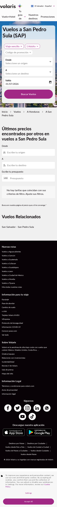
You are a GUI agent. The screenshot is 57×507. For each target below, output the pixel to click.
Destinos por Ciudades (36, 443)
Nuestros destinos (33, 16)
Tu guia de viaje (22, 17)
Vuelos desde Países (28, 454)
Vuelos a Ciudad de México (13, 275)
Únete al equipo (8, 354)
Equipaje (5, 299)
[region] (28, 489)
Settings (28, 493)
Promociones (48, 16)
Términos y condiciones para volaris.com (18, 386)
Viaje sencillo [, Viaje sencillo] (12, 46)
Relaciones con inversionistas (13, 358)
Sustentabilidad (8, 362)
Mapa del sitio (7, 373)
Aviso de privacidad (9, 390)
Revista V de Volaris (9, 366)
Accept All (28, 501)
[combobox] (30, 152)
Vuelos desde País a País (14, 447)
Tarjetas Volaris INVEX (10, 315)
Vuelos (17, 111)
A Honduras (33, 111)
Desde (8, 60)
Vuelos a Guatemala (10, 259)
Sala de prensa (7, 370)
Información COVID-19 (11, 327)
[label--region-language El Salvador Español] (43, 6)
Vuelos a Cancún (8, 255)
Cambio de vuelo (8, 307)
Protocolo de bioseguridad (12, 323)
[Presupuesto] (31, 178)
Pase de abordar (8, 303)
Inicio (5, 111)
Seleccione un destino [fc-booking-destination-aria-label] (17, 73)
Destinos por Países (16, 443)
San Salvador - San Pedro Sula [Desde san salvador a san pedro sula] (18, 226)
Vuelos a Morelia (8, 279)
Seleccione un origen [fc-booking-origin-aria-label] (16, 63)
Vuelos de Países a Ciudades (16, 450)
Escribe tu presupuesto (12, 171)
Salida (8, 80)
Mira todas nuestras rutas (12, 287)
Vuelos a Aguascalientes (11, 251)
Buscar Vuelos (28, 94)
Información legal (9, 394)
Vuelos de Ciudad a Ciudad (38, 447)
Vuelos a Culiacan (9, 263)
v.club (4, 311)
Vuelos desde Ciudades (40, 450)
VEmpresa (6, 319)
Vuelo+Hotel (8, 16)
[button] (32, 46)
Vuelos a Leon (7, 271)
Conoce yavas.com (9, 331)
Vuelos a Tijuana (8, 283)
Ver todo (5, 335)
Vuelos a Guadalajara (10, 267)
